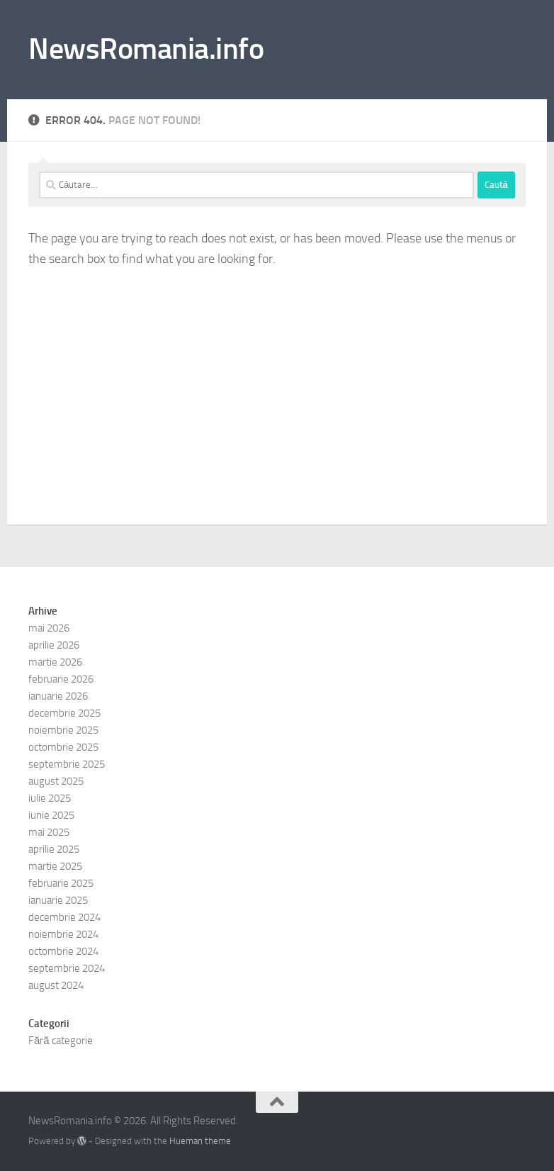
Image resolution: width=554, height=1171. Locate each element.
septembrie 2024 (66, 968)
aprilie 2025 (53, 849)
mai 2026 (48, 628)
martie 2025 (55, 866)
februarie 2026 (61, 679)
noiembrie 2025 (63, 730)
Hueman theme (200, 1141)
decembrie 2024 (64, 917)
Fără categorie (60, 1040)
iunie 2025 (51, 815)
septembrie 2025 (66, 764)
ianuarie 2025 (58, 900)
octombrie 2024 (63, 951)
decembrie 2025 (64, 713)
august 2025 (56, 781)
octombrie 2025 (63, 747)
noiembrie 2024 (63, 934)
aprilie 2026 (53, 645)
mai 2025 (48, 832)
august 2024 (56, 985)
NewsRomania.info (146, 49)
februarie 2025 (61, 883)
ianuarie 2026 (58, 696)
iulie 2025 (49, 798)
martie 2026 (55, 662)
